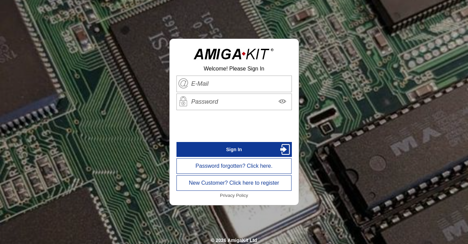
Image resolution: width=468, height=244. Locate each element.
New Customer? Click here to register (234, 183)
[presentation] (234, 126)
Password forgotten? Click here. (234, 166)
